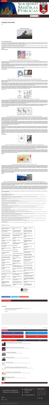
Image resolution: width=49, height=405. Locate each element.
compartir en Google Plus (23, 297)
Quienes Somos (41, 403)
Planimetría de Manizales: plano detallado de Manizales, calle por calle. (16, 367)
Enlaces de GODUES (4, 399)
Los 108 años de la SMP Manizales (11, 352)
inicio (37, 403)
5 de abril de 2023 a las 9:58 (26, 308)
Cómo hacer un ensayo (9, 362)
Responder (6, 311)
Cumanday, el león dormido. (10, 357)
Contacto (46, 403)
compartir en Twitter (14, 297)
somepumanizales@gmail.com (30, 394)
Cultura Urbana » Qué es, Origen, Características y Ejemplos (15, 347)
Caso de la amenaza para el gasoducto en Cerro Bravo (14, 342)
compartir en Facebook (5, 297)
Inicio (2, 384)
